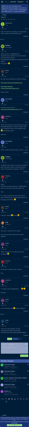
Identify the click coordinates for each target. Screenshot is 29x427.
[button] (2, 344)
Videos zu (7, 391)
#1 (27, 29)
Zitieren (26, 36)
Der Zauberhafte (7, 386)
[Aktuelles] (27, 2)
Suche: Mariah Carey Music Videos (15, 378)
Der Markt (13, 366)
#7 (27, 162)
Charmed (11, 373)
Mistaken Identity (7, 379)
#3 (27, 76)
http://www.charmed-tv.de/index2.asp (11, 82)
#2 (27, 51)
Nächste (15, 338)
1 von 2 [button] (9, 338)
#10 (27, 228)
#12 (27, 266)
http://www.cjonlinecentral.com (9, 109)
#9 (27, 212)
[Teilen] (26, 29)
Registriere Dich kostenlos (10, 8)
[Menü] (2, 2)
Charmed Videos (9, 364)
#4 (27, 104)
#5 (27, 122)
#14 (27, 305)
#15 (27, 326)
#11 (27, 249)
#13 (27, 285)
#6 (27, 147)
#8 (27, 181)
